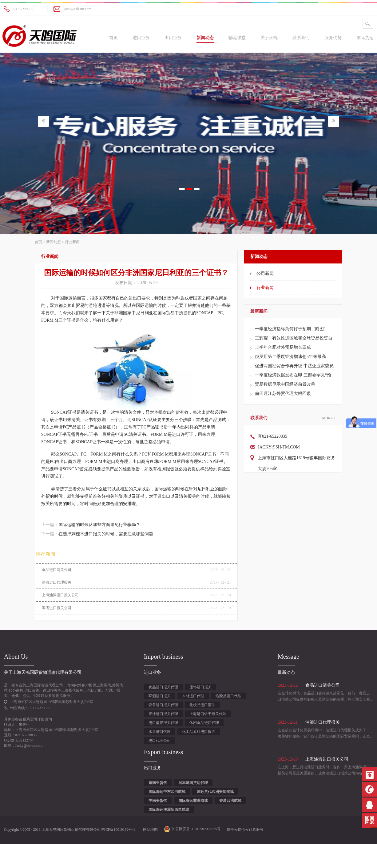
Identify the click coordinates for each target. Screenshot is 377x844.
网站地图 (149, 829)
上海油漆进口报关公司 (60, 595)
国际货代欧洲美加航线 (215, 792)
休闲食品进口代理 (204, 723)
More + (329, 418)
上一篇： (90, 524)
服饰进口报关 (200, 687)
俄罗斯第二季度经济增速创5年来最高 (290, 356)
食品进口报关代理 (163, 687)
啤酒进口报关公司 (56, 608)
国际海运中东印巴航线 (167, 792)
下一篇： (97, 534)
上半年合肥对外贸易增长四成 (283, 347)
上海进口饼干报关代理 (207, 714)
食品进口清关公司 (56, 570)
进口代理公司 (160, 740)
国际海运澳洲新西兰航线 (169, 809)
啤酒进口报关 (160, 696)
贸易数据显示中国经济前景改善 (285, 384)
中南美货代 (158, 800)
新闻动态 (53, 242)
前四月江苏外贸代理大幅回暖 (283, 393)
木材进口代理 (193, 696)
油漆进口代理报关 (56, 582)
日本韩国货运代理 (193, 783)
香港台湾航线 (230, 800)
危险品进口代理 (228, 696)
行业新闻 (72, 242)
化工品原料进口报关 (198, 731)
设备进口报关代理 (163, 705)
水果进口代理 (160, 731)
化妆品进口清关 (202, 705)
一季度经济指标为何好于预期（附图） (291, 329)
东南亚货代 (158, 783)
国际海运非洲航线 (193, 800)
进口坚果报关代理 (163, 723)
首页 (113, 37)
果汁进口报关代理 (163, 714)
